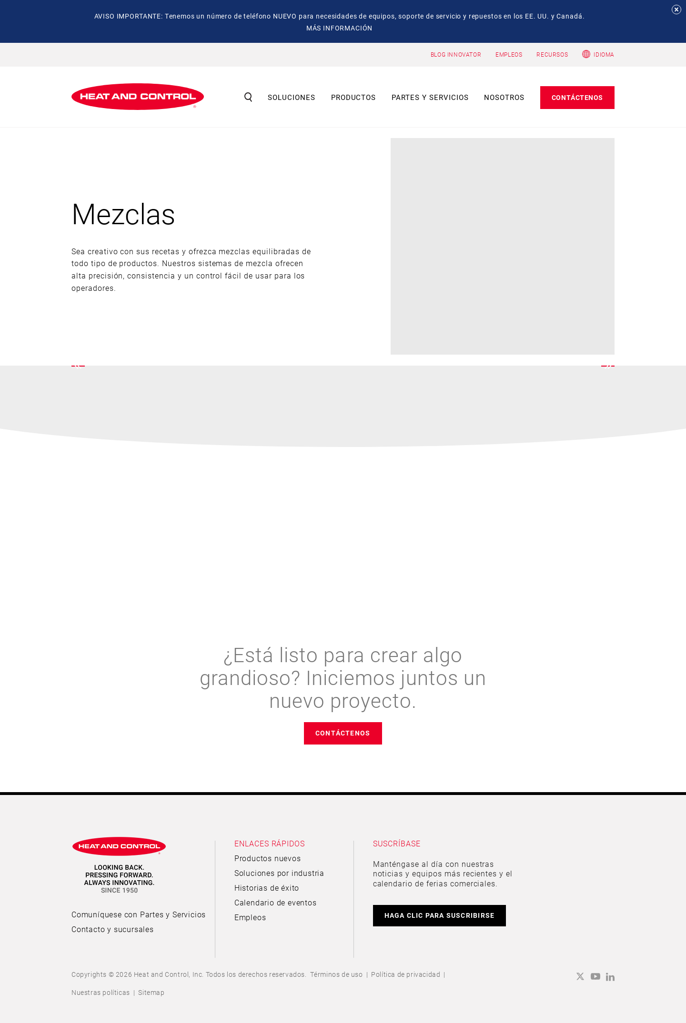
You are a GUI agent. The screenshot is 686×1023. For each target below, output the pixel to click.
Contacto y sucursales (112, 929)
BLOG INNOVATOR (456, 54)
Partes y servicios (430, 97)
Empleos (250, 917)
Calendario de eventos (275, 902)
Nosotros (504, 97)
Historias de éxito (266, 888)
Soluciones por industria (279, 873)
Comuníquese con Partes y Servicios (138, 914)
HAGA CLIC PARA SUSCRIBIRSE (439, 915)
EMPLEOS (508, 54)
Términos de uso (336, 974)
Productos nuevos (267, 858)
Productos (353, 97)
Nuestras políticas (100, 992)
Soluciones (291, 97)
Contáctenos (577, 97)
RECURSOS (552, 54)
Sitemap (151, 992)
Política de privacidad (405, 974)
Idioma (604, 54)
